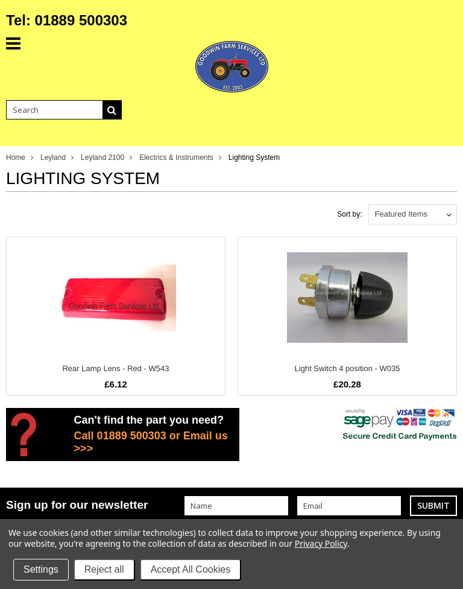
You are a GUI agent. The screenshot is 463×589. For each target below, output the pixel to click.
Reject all (104, 569)
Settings (41, 569)
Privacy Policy (321, 543)
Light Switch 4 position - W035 (347, 368)
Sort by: (349, 214)
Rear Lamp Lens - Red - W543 (115, 368)
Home (15, 157)
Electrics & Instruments (176, 157)
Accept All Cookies (191, 569)
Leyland (53, 157)
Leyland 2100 (102, 157)
